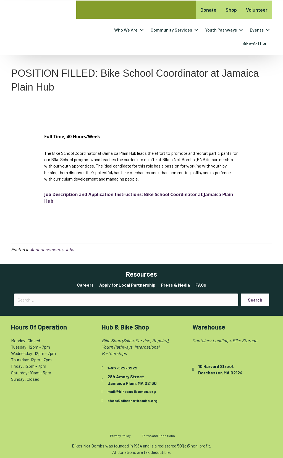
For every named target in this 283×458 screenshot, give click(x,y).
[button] (142, 30)
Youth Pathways (221, 29)
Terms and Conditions (158, 436)
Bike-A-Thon (255, 43)
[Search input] (126, 300)
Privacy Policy (120, 436)
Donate (208, 10)
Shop (231, 10)
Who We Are (126, 29)
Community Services (171, 29)
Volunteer (257, 10)
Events (257, 29)
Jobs (69, 249)
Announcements (46, 249)
